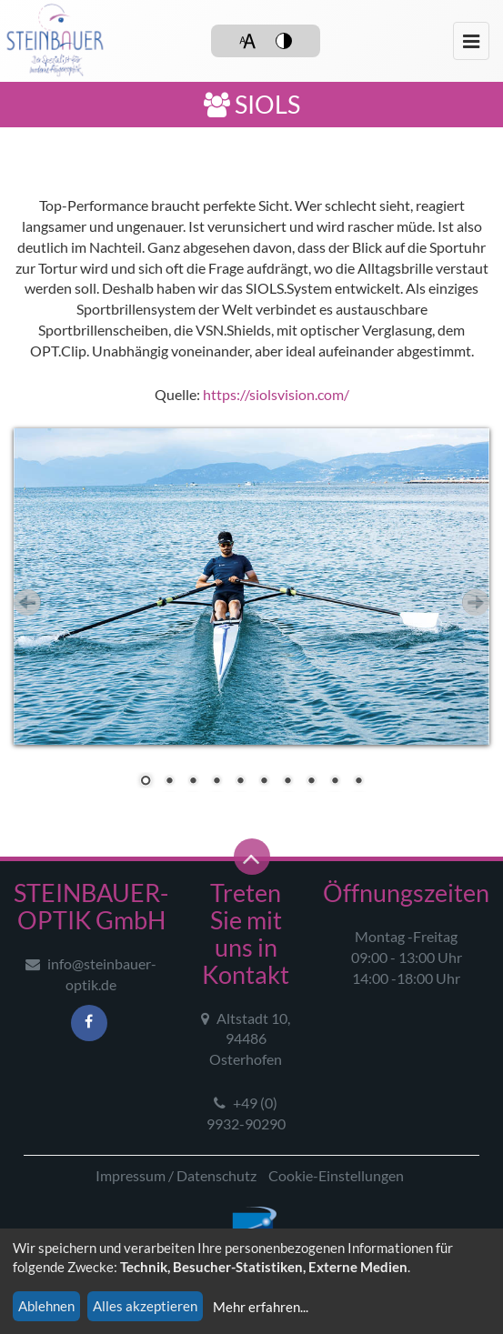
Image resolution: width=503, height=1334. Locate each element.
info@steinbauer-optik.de (90, 974)
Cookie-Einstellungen (336, 1175)
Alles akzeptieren (145, 1306)
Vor (475, 602)
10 (358, 782)
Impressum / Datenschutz (176, 1175)
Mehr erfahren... (260, 1307)
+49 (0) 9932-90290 (246, 1113)
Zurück (27, 602)
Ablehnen (46, 1306)
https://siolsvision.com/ (276, 394)
